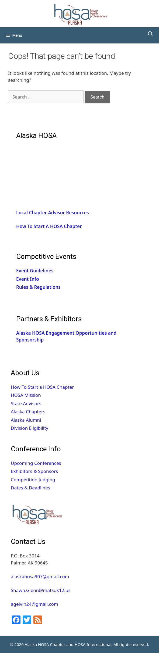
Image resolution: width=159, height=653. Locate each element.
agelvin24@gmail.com (34, 604)
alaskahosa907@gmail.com (40, 576)
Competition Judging (33, 479)
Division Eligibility (29, 428)
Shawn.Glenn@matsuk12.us (41, 590)
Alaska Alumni (26, 420)
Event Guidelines (34, 271)
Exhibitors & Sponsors (34, 471)
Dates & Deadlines (30, 488)
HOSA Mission (26, 395)
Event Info (27, 279)
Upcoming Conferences (36, 463)
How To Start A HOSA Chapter (49, 226)
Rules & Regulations (38, 287)
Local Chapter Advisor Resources (52, 212)
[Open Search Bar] (150, 34)
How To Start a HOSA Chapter (42, 387)
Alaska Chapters (28, 411)
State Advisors (26, 403)
